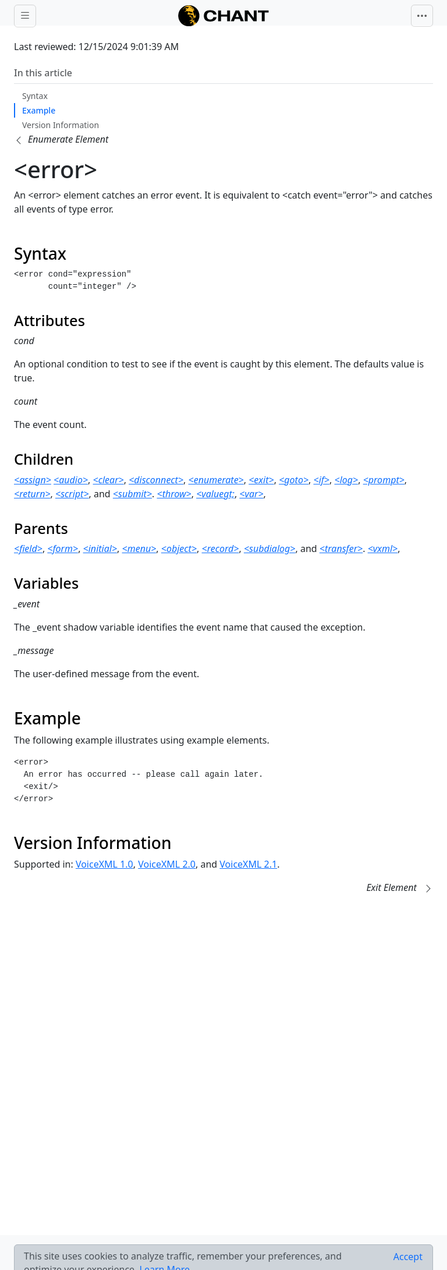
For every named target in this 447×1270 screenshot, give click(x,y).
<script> (72, 493)
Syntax (35, 95)
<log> (346, 479)
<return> (32, 493)
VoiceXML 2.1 (248, 864)
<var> (251, 493)
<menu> (139, 548)
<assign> (32, 479)
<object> (179, 548)
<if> (322, 479)
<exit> (261, 479)
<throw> (174, 493)
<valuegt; (215, 493)
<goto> (293, 479)
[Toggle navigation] (422, 16)
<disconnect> (156, 479)
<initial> (100, 548)
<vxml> (383, 548)
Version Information (60, 124)
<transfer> (341, 548)
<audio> (71, 479)
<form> (62, 548)
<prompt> (384, 479)
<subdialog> (270, 548)
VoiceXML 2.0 (167, 864)
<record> (220, 548)
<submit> (132, 493)
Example (38, 110)
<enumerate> (216, 479)
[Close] (408, 1257)
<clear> (108, 479)
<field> (28, 548)
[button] (61, 139)
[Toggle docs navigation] (25, 16)
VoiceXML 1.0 (104, 864)
